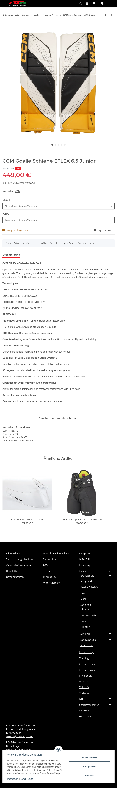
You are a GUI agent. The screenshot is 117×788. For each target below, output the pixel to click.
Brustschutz (87, 575)
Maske (84, 599)
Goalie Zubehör (89, 587)
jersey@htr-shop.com (18, 749)
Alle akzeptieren (89, 757)
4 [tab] (61, 145)
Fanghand (86, 581)
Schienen (85, 604)
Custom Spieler (88, 670)
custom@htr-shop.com (19, 736)
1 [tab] (52, 145)
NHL (81, 699)
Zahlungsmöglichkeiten (19, 559)
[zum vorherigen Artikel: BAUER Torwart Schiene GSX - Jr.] (105, 15)
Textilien (84, 693)
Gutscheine (85, 716)
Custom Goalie (87, 664)
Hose (83, 593)
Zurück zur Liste (12, 14)
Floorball (84, 710)
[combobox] (58, 206)
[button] (81, 3)
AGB (45, 565)
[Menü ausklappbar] (3, 2)
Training (84, 658)
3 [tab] (58, 145)
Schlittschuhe (88, 639)
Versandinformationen (19, 565)
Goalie (83, 571)
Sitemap (47, 571)
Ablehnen (89, 775)
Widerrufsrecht (51, 582)
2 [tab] (55, 145)
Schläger (85, 633)
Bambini (86, 626)
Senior (85, 609)
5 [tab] (65, 145)
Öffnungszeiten (15, 577)
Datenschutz (27, 779)
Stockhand (86, 645)
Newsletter (12, 571)
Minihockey (85, 675)
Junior (85, 621)
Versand (30, 183)
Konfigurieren (89, 766)
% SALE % (84, 559)
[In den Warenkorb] (4, 25)
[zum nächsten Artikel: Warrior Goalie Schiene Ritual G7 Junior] (111, 15)
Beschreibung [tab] (11, 254)
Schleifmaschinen (89, 704)
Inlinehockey (86, 652)
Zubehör (84, 687)
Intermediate (89, 615)
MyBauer (84, 681)
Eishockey (84, 565)
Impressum (12, 779)
